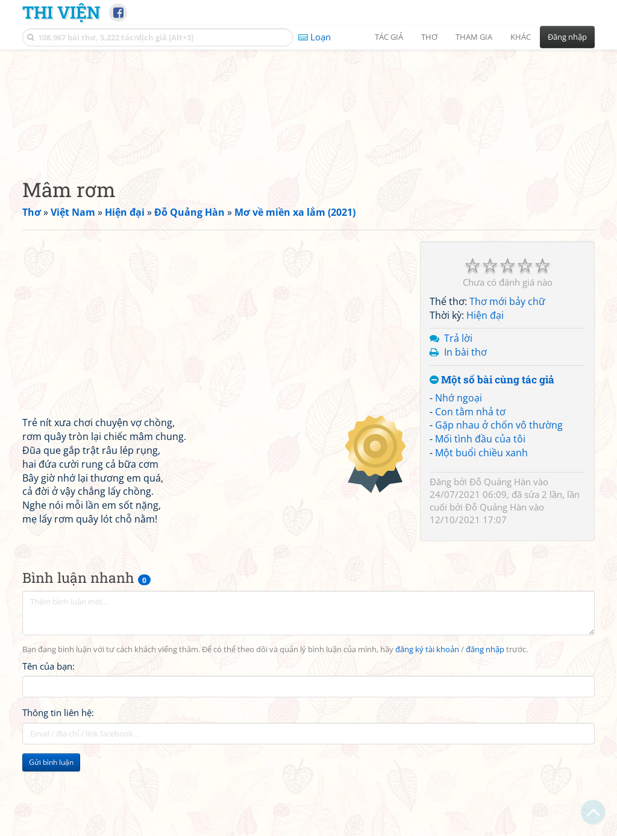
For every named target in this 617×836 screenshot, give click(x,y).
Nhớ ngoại (458, 473)
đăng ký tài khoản (427, 725)
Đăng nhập (567, 36)
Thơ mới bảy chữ (507, 376)
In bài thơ (465, 427)
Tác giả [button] (389, 36)
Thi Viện (61, 12)
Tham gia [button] (474, 36)
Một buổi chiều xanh (481, 528)
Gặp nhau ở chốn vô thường (499, 500)
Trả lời (458, 413)
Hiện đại (485, 390)
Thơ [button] (429, 36)
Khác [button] (520, 36)
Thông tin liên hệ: (58, 788)
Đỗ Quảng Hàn (500, 557)
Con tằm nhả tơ (470, 487)
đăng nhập (485, 725)
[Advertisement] (308, 141)
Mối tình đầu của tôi (480, 514)
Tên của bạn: (48, 742)
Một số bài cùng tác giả (492, 455)
